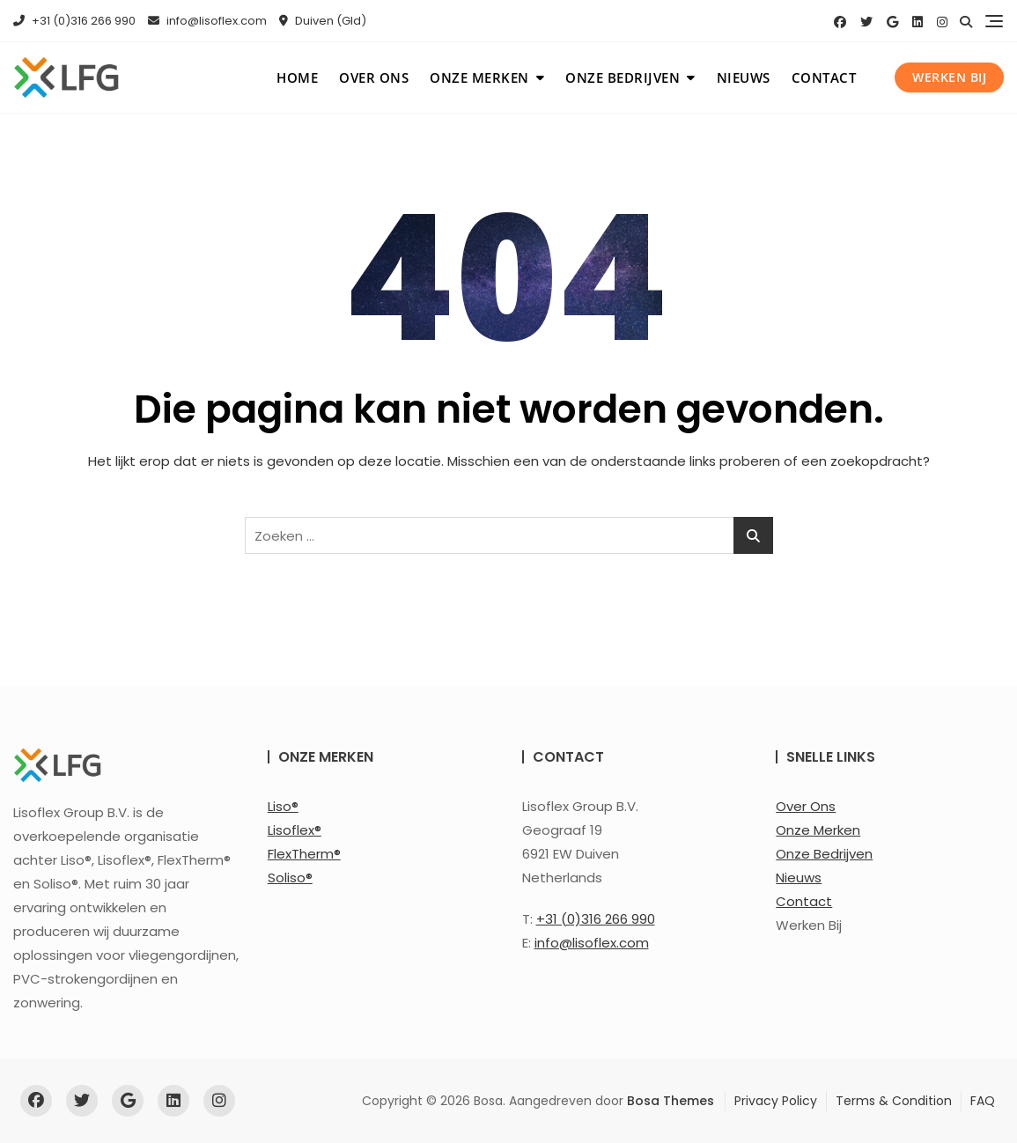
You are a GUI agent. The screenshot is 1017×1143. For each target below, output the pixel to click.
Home (297, 77)
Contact (824, 77)
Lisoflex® (294, 830)
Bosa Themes (670, 1101)
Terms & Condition (894, 1101)
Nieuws (743, 77)
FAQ (982, 1101)
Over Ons (806, 806)
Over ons (374, 77)
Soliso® (290, 877)
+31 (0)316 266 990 (74, 20)
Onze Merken (818, 830)
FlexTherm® (304, 853)
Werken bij (949, 77)
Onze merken (479, 77)
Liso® (283, 806)
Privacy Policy (775, 1101)
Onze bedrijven (622, 77)
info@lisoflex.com (207, 20)
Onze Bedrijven (824, 853)
